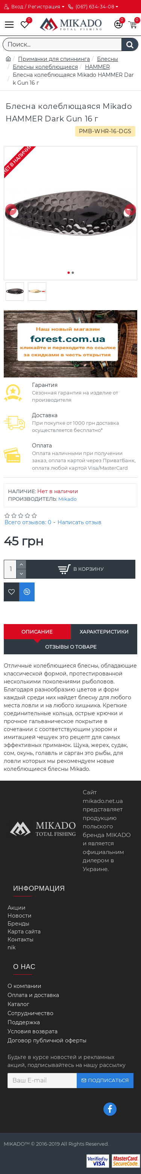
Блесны (107, 59)
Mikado (67, 499)
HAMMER (97, 67)
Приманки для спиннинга (54, 59)
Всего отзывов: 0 (28, 522)
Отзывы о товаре (71, 647)
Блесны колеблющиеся (45, 67)
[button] (10, 209)
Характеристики (104, 632)
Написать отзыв (80, 522)
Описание (37, 632)
